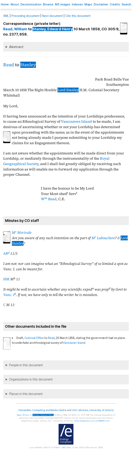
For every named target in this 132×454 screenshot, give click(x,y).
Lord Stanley (68, 90)
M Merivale (21, 232)
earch (126, 4)
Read (8, 65)
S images (62, 4)
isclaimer (101, 4)
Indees (77, 4)
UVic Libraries (80, 410)
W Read (49, 199)
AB (6, 253)
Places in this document (26, 394)
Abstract (16, 47)
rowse (48, 4)
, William (15, 29)
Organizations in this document (31, 379)
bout (14, 4)
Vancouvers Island (76, 121)
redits (115, 4)
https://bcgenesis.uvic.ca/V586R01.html (92, 421)
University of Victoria (101, 410)
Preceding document (25, 15)
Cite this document (77, 15)
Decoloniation (30, 4)
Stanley (28, 65)
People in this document (26, 365)
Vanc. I (9, 294)
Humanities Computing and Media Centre (42, 410)
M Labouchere (103, 238)
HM (6, 279)
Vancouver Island (74, 343)
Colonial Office (34, 338)
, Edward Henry (52, 29)
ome (5, 4)
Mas (88, 4)
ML (6, 15)
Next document (52, 15)
